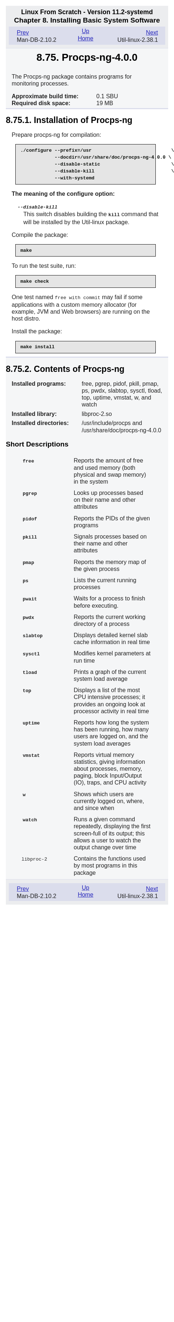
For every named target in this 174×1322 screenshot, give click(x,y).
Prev (23, 32)
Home (85, 38)
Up (85, 31)
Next (152, 32)
